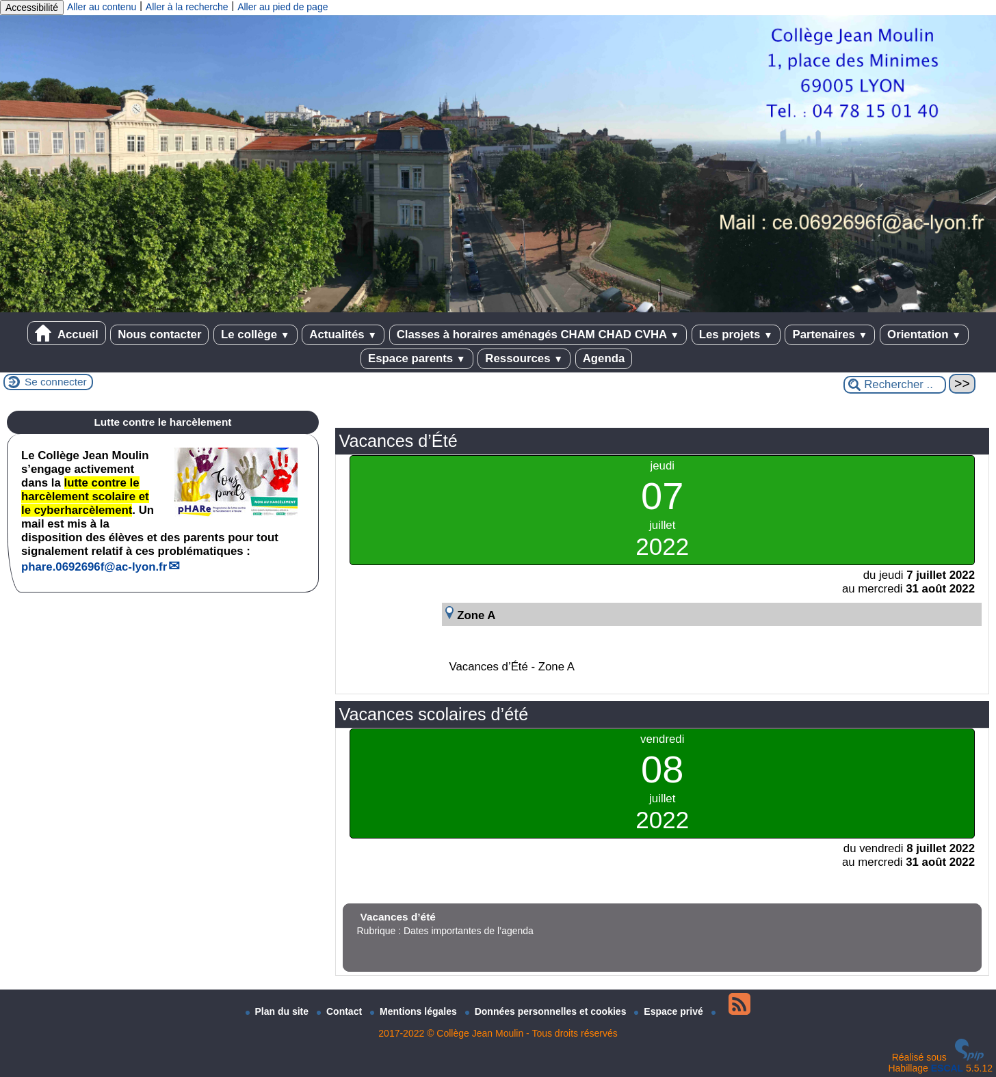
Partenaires (829, 334)
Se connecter (56, 381)
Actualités (343, 334)
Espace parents (417, 358)
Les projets (736, 334)
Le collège (255, 334)
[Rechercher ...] (894, 385)
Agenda (604, 358)
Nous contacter (159, 334)
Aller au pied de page (282, 6)
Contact (341, 1011)
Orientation (924, 334)
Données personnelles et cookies (547, 1011)
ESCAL (947, 1068)
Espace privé (669, 1011)
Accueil (67, 333)
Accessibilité (31, 7)
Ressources (524, 358)
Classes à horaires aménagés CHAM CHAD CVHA (538, 334)
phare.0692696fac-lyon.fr (94, 566)
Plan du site (278, 1011)
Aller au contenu (101, 6)
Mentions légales (415, 1011)
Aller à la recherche (187, 6)
